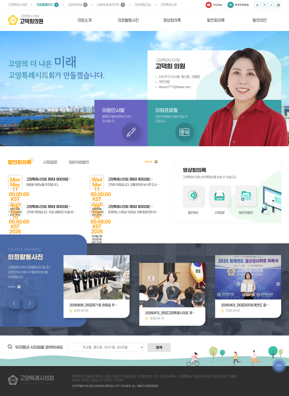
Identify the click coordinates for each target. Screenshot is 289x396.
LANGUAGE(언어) (108, 5)
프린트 (278, 5)
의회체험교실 (142, 5)
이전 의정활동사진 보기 (14, 303)
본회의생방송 (242, 5)
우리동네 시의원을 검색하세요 (39, 347)
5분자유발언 (246, 213)
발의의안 (259, 20)
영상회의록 (172, 20)
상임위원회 (75, 5)
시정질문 (219, 213)
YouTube (217, 5)
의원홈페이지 (44, 5)
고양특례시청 (168, 5)
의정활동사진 (128, 20)
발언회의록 (216, 20)
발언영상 (193, 213)
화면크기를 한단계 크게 (257, 5)
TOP (279, 365)
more (148, 161)
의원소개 (84, 20)
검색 (159, 347)
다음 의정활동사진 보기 (30, 303)
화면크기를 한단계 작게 (271, 5)
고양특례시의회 (17, 5)
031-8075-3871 (218, 376)
